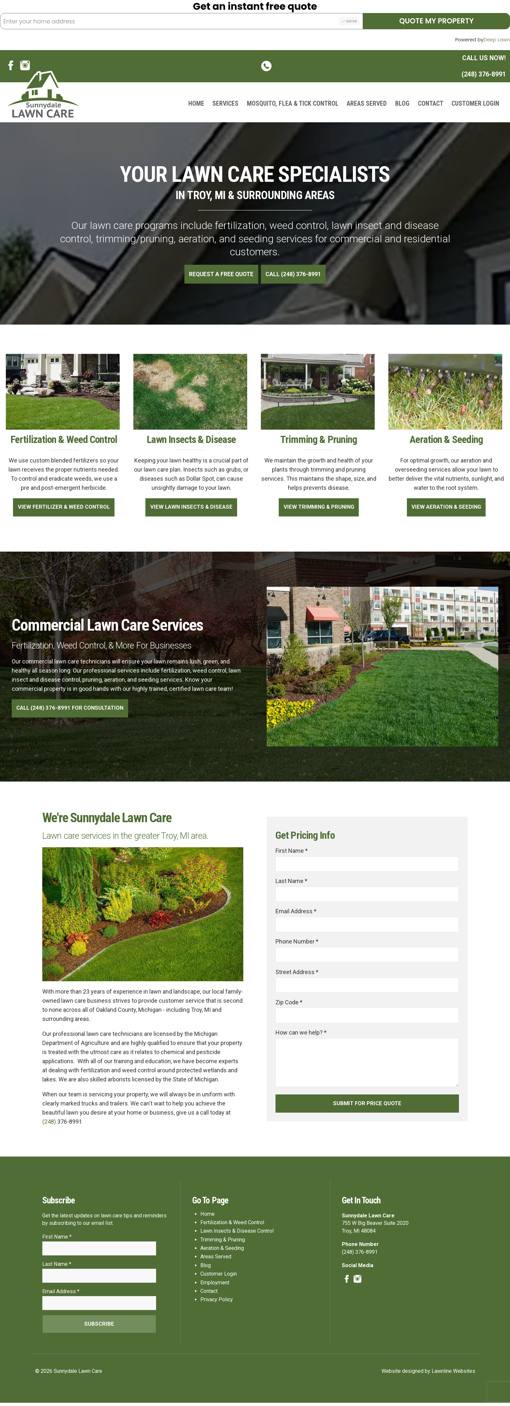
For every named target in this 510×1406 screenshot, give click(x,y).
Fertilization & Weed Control (232, 1225)
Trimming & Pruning (222, 1242)
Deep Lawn (496, 39)
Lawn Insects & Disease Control (237, 1233)
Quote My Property (436, 21)
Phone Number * (296, 943)
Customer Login (475, 103)
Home (196, 103)
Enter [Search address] (349, 21)
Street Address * (296, 973)
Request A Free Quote (221, 274)
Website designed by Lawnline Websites (428, 1374)
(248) (49, 1122)
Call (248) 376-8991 (294, 274)
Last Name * (291, 881)
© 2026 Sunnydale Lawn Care (68, 1374)
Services (225, 103)
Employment (214, 1285)
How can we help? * (301, 1034)
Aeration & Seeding (222, 1251)
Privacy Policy (216, 1302)
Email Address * (295, 912)
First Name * (291, 851)
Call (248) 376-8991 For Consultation (71, 708)
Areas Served (367, 103)
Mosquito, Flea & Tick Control (293, 103)
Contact (430, 103)
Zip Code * (288, 1004)
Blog (402, 103)
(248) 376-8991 (383, 66)
